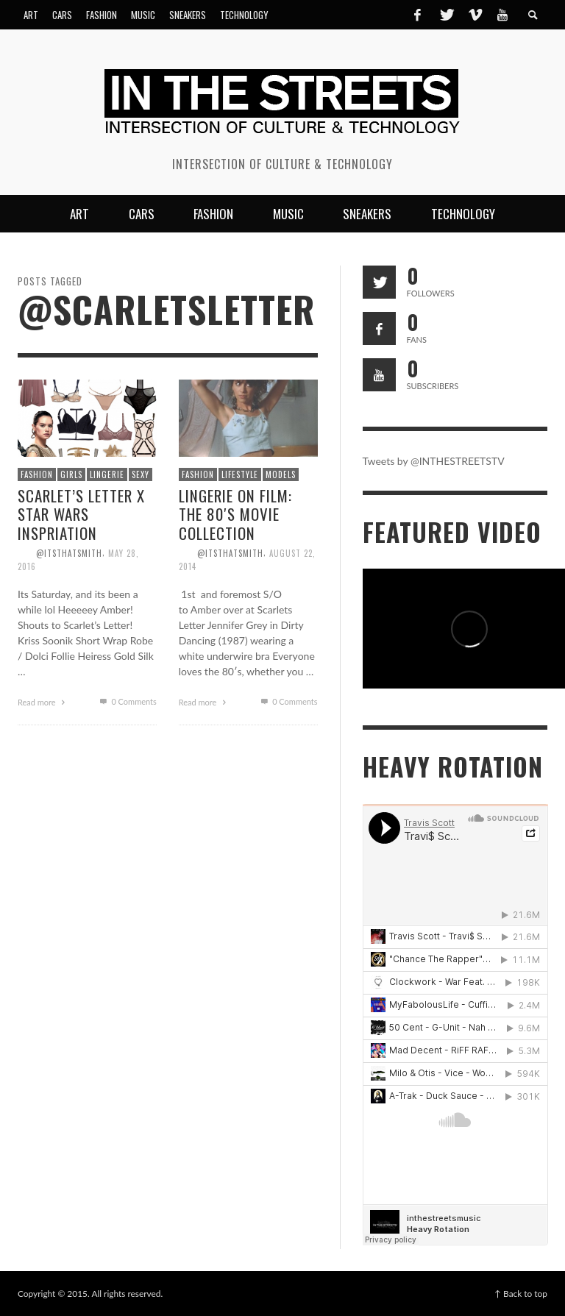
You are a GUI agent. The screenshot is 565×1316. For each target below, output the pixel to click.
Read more (43, 702)
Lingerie (107, 474)
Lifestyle (239, 474)
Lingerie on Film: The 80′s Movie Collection (235, 514)
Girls (71, 474)
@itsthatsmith (69, 553)
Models (281, 474)
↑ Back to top (520, 1293)
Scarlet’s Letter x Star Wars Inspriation (81, 514)
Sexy (140, 474)
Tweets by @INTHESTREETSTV (434, 461)
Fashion (37, 474)
